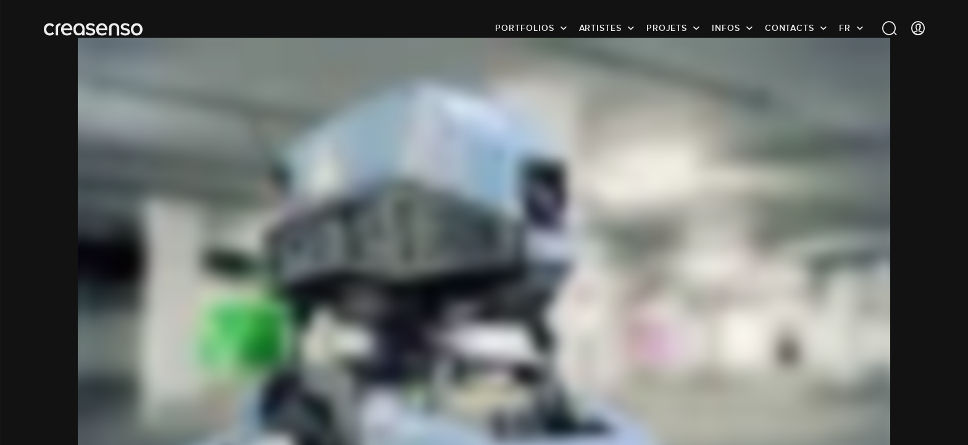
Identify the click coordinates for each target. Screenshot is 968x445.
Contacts (789, 28)
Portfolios (524, 28)
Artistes (600, 28)
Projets (666, 28)
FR (845, 28)
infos (726, 28)
